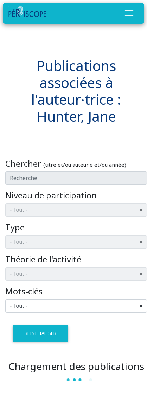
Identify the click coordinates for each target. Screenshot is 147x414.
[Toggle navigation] (129, 13)
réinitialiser (40, 333)
